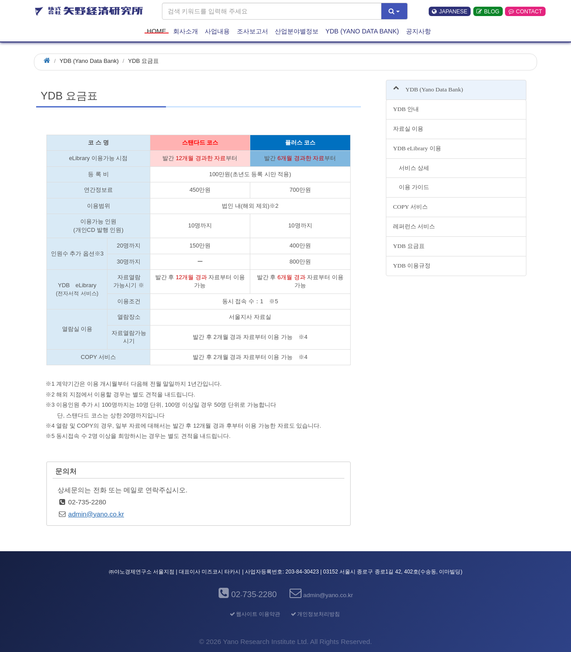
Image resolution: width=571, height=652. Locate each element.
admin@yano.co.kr (96, 514)
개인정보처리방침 (314, 614)
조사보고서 (252, 30)
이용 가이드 (411, 187)
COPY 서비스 (410, 206)
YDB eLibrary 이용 (417, 148)
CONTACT (525, 11)
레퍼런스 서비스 (414, 226)
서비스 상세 (411, 168)
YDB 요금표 (409, 246)
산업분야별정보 (297, 30)
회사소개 (185, 30)
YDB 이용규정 (411, 265)
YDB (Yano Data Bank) (362, 30)
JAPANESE (449, 11)
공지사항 (418, 30)
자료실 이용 (408, 128)
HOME (156, 30)
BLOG (487, 11)
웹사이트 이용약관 (254, 614)
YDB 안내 (406, 109)
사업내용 (217, 30)
